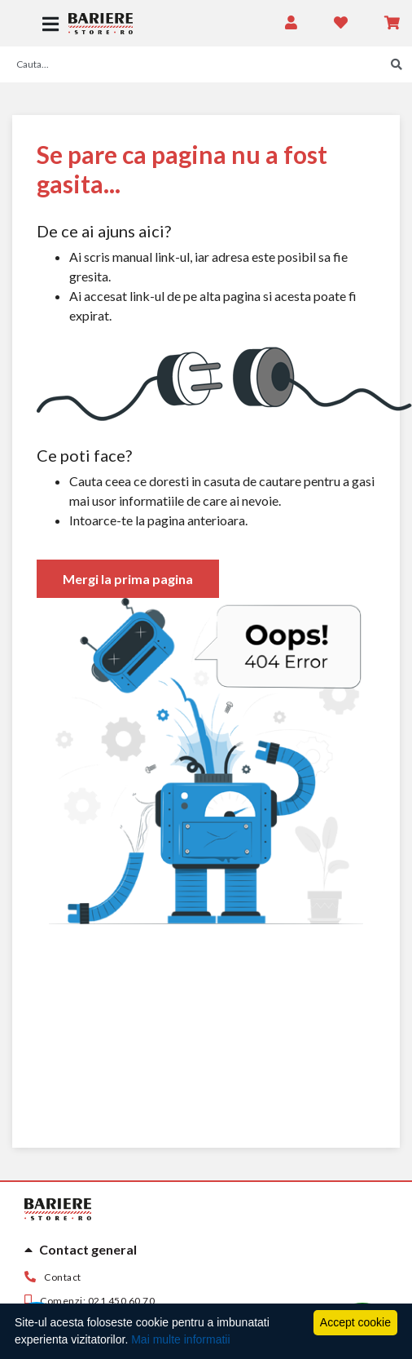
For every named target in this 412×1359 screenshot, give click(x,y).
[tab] (206, 1250)
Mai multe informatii (180, 1339)
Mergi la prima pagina (128, 579)
